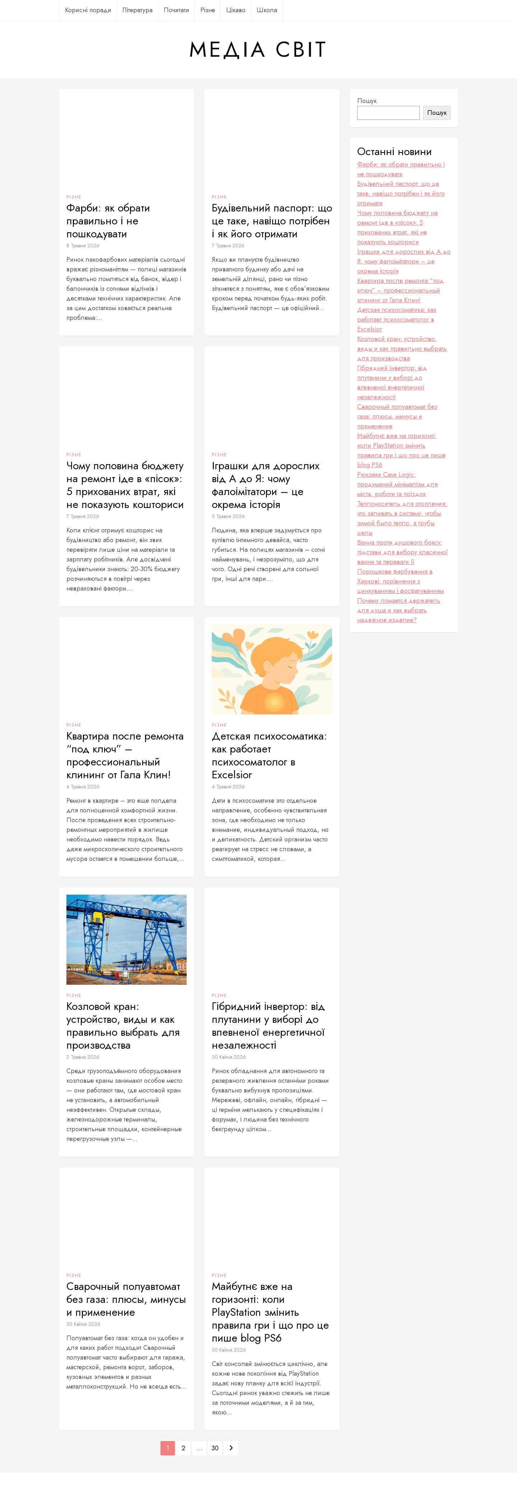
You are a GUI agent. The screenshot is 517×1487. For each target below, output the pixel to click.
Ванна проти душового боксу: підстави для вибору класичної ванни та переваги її (402, 552)
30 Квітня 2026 (229, 1057)
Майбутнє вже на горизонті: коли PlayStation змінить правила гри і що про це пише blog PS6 (270, 1312)
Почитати (176, 10)
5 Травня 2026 (228, 516)
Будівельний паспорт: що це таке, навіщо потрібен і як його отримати (272, 220)
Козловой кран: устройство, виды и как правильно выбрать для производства (123, 1026)
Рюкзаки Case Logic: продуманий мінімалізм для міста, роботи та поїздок (397, 484)
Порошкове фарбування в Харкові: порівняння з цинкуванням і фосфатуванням (400, 581)
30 (215, 1448)
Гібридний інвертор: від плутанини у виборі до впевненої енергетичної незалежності (268, 1026)
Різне (207, 10)
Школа (267, 10)
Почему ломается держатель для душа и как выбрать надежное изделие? (398, 610)
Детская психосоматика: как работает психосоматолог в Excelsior (269, 755)
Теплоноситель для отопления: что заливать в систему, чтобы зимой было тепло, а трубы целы (402, 518)
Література (137, 10)
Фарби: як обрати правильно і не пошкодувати (108, 220)
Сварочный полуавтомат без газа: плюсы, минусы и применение (126, 1299)
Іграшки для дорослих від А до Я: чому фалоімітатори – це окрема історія (266, 485)
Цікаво (236, 10)
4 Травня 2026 (82, 786)
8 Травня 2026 (82, 245)
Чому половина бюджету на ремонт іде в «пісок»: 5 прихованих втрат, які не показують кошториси (125, 485)
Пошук (367, 101)
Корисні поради (88, 10)
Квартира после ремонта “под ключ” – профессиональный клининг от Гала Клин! (125, 755)
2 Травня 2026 (82, 1057)
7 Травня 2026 (228, 245)
